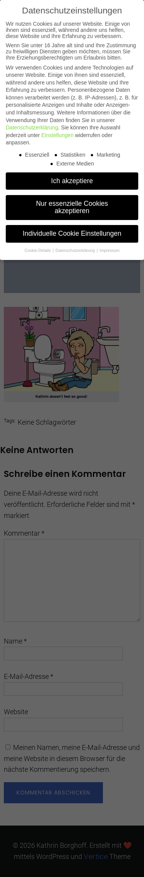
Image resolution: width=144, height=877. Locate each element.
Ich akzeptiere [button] (72, 181)
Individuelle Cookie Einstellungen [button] (72, 233)
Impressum (109, 250)
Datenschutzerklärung (32, 127)
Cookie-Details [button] (38, 250)
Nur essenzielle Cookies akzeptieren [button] (72, 207)
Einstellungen (57, 135)
